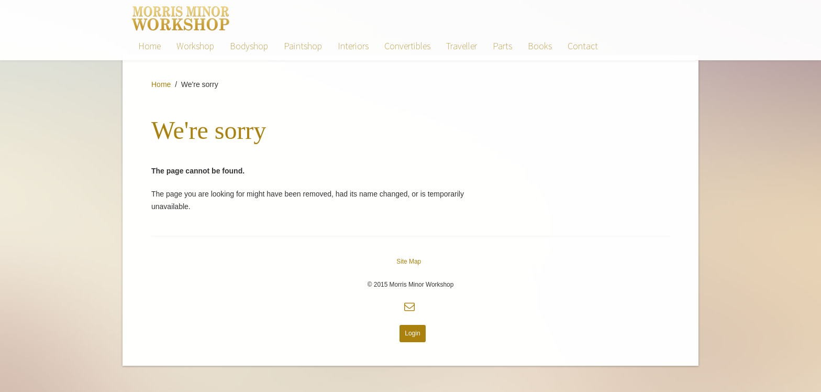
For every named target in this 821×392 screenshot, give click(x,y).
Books (540, 46)
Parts (502, 46)
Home (149, 46)
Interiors (353, 46)
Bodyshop (249, 46)
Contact (583, 46)
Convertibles (407, 46)
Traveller (461, 46)
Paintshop (303, 46)
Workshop (195, 46)
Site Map (408, 261)
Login (412, 333)
